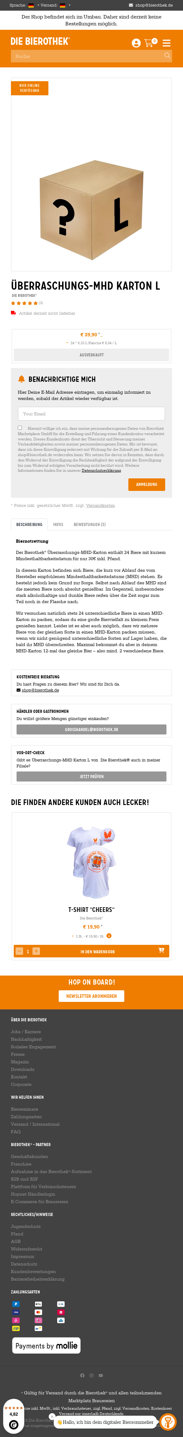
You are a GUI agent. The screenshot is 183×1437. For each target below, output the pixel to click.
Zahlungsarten (26, 1116)
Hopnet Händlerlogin (33, 1194)
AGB (16, 1241)
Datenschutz (24, 1263)
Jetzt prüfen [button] (92, 776)
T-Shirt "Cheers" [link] (91, 909)
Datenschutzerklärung (101, 470)
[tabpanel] (91, 597)
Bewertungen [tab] (90, 524)
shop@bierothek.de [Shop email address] (154, 5)
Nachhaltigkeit (26, 1039)
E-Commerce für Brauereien (39, 1201)
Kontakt (19, 1076)
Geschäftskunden (29, 1156)
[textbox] (91, 414)
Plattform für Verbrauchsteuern (43, 1186)
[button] (36, 951)
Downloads (22, 1069)
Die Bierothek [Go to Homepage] (40, 41)
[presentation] (16, 886)
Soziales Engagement (33, 1046)
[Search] (164, 56)
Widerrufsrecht (26, 1248)
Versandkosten (100, 505)
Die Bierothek (91, 918)
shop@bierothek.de (40, 690)
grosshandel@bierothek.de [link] (91, 729)
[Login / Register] (136, 44)
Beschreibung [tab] (29, 524)
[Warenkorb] (153, 44)
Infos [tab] (58, 524)
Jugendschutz (26, 1226)
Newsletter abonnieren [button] (91, 996)
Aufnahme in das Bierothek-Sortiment (51, 1171)
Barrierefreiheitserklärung (38, 1279)
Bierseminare (24, 1109)
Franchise (21, 1163)
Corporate (21, 1084)
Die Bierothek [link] (24, 295)
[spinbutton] (27, 951)
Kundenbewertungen (33, 1271)
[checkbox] (91, 449)
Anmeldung (146, 484)
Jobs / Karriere (26, 1031)
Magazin (20, 1061)
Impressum (22, 1256)
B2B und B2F (24, 1179)
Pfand (17, 1233)
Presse (18, 1054)
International (46, 1124)
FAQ (16, 1131)
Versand (19, 1124)
